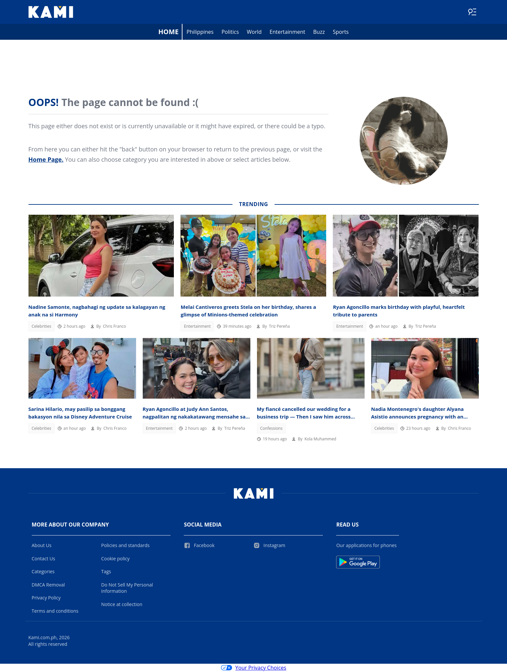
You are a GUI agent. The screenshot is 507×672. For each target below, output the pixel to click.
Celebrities (41, 326)
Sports (341, 31)
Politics (230, 31)
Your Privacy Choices (253, 668)
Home (168, 31)
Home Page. (46, 159)
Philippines (200, 31)
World (254, 31)
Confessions (271, 428)
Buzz (319, 31)
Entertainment (287, 31)
